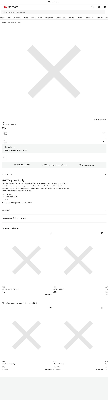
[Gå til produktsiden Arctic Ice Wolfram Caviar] (52, 309)
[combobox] (53, 12)
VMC (19, 22)
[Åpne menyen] (2, 7)
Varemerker (89, 18)
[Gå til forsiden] (11, 7)
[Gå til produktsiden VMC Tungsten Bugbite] (52, 251)
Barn (40, 18)
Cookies (65, 397)
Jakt (8, 18)
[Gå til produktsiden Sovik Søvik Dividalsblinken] (86, 309)
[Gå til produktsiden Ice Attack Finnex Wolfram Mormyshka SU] (86, 251)
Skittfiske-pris (60, 18)
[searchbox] (55, 12)
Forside (4, 22)
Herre (26, 18)
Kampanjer (49, 18)
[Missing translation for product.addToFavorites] (4, 157)
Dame (33, 18)
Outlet (79, 18)
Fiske (2, 18)
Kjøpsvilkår (58, 397)
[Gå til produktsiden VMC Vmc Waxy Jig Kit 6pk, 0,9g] (18, 251)
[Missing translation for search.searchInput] (3, 12)
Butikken (99, 18)
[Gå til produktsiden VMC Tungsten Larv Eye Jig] (18, 309)
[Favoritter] (92, 7)
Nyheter (71, 18)
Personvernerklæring (46, 397)
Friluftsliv (17, 18)
